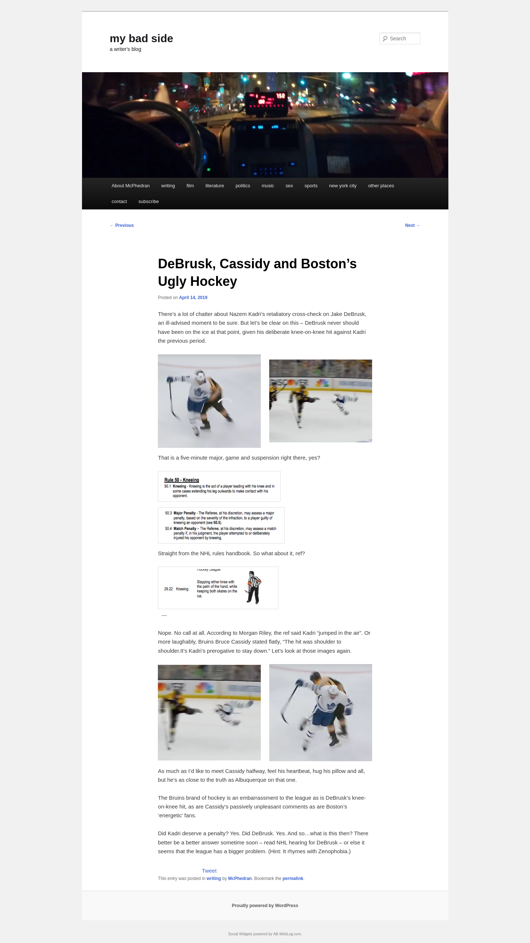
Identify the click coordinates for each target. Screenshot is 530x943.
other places (381, 185)
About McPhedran (131, 185)
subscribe (148, 201)
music (268, 185)
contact (119, 201)
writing (168, 185)
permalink (293, 878)
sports (311, 185)
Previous (122, 225)
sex (289, 185)
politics (243, 185)
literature (214, 185)
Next (412, 225)
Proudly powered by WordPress (265, 905)
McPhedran (240, 878)
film (190, 185)
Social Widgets (240, 934)
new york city (342, 185)
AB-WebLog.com (287, 934)
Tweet (209, 871)
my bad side (141, 38)
